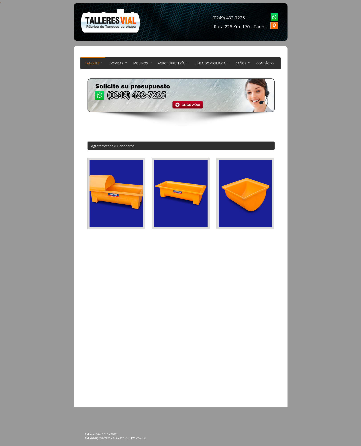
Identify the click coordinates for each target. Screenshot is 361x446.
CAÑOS (241, 63)
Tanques (92, 63)
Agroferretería (171, 63)
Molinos (140, 63)
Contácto (265, 63)
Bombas (116, 63)
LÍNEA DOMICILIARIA (210, 63)
